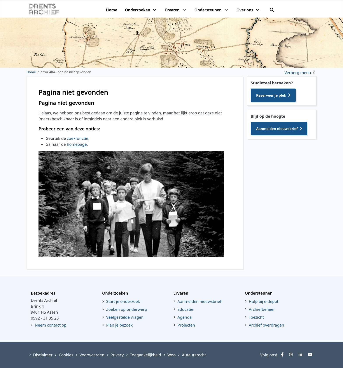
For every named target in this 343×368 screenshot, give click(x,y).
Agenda (184, 317)
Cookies (66, 354)
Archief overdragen (266, 325)
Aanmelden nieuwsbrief (277, 128)
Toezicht (256, 317)
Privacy (117, 354)
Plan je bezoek (119, 325)
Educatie (185, 309)
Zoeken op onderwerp (126, 309)
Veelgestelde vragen (125, 317)
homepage (77, 144)
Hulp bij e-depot (263, 301)
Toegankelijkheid (145, 354)
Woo (171, 354)
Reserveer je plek (271, 95)
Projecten (186, 325)
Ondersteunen (208, 9)
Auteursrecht (194, 354)
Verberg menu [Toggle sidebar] (298, 72)
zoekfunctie (77, 138)
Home (111, 9)
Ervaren (172, 9)
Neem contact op (50, 325)
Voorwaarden (91, 354)
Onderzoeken (137, 9)
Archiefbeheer (262, 309)
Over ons (244, 9)
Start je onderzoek (123, 301)
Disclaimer (42, 354)
